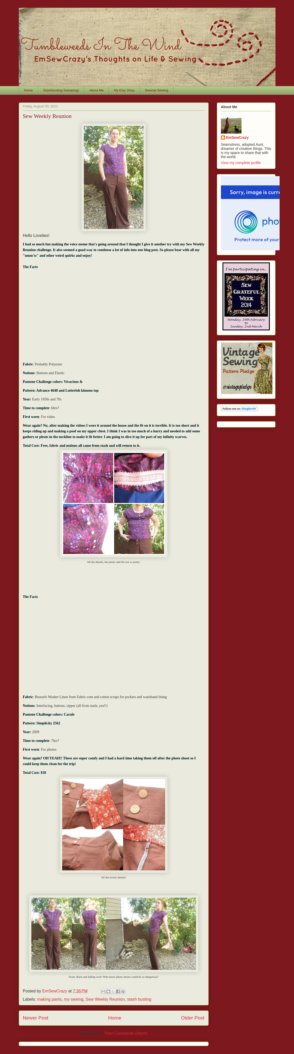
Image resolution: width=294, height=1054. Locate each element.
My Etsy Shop (124, 90)
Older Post (192, 1018)
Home (28, 90)
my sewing (74, 999)
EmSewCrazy (237, 137)
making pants (49, 999)
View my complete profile (241, 163)
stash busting (139, 999)
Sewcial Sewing (156, 90)
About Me (96, 90)
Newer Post (35, 1018)
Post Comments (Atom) (126, 1033)
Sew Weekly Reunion (105, 999)
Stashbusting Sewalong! (61, 90)
